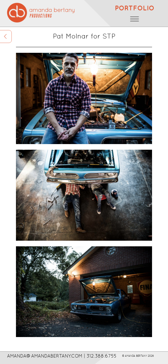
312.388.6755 (101, 356)
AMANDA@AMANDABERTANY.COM (44, 356)
